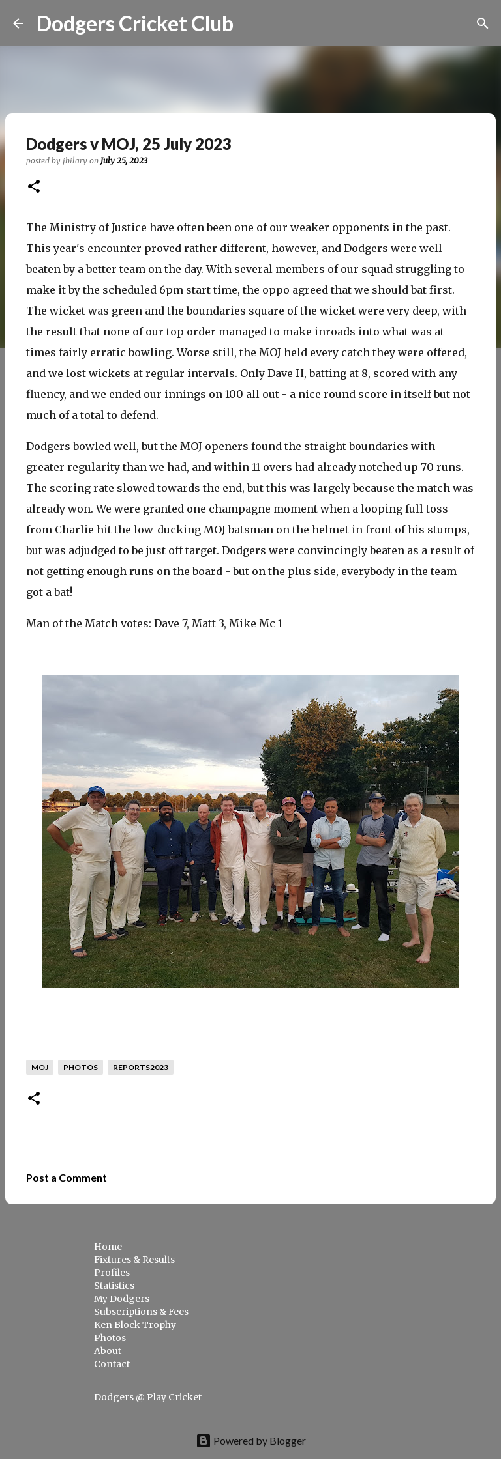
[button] (34, 187)
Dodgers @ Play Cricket (148, 1397)
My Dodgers (121, 1299)
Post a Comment (66, 1177)
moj (39, 1067)
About (107, 1351)
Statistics (114, 1286)
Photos (110, 1338)
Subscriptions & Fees (141, 1312)
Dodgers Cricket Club (135, 23)
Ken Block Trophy (135, 1325)
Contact (112, 1364)
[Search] (252, 23)
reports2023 (140, 1067)
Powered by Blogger (251, 1440)
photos (80, 1067)
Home (108, 1247)
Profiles (112, 1273)
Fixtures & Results (134, 1260)
